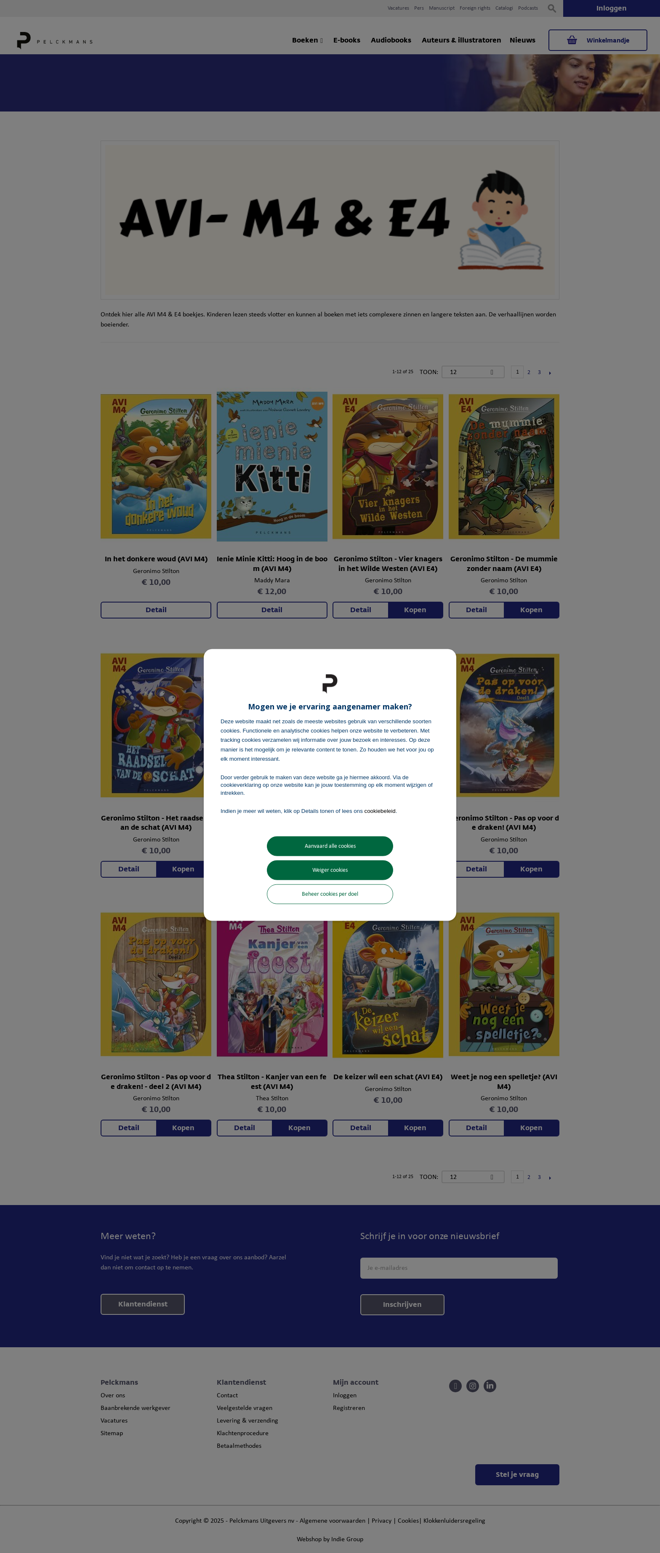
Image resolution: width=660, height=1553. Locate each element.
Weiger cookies (330, 870)
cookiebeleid (380, 810)
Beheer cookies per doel (330, 894)
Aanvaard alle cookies (330, 846)
